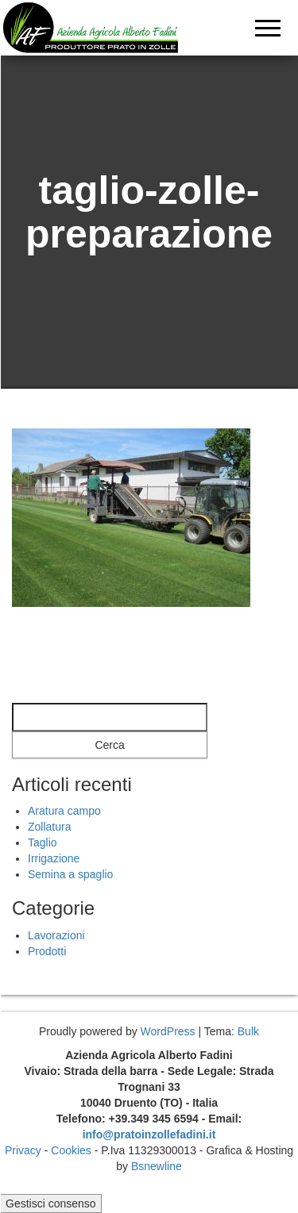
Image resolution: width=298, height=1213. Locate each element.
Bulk (248, 1031)
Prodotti (47, 951)
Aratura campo (64, 810)
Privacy (23, 1150)
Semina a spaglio (70, 874)
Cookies (71, 1150)
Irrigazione (53, 858)
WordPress (168, 1031)
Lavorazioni (56, 935)
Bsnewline (156, 1166)
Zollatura (49, 826)
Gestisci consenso (51, 1203)
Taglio (42, 842)
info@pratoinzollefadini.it (149, 1134)
